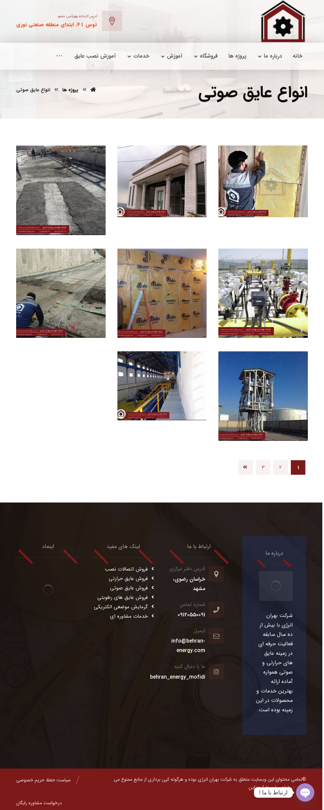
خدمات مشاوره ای (132, 616)
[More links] (59, 56)
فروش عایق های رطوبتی (126, 597)
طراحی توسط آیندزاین (269, 787)
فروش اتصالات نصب (130, 569)
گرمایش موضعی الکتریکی (124, 607)
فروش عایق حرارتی (132, 579)
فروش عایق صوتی (132, 588)
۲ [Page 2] (280, 467)
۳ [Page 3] (262, 467)
